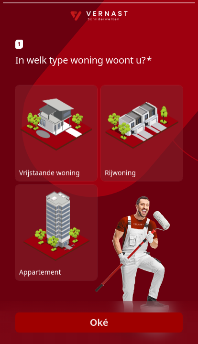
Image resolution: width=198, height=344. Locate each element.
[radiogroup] (99, 182)
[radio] (56, 133)
